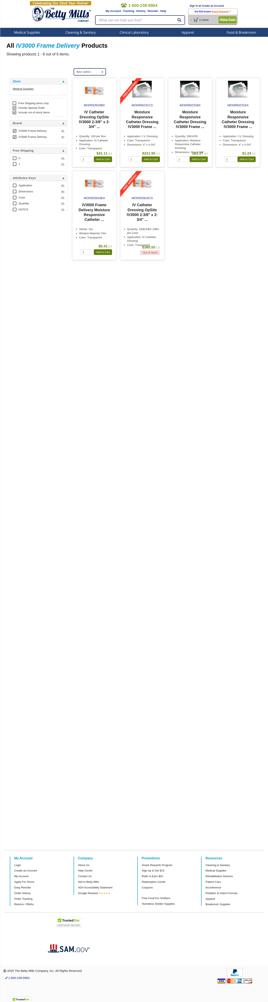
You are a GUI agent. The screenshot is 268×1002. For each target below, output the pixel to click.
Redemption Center (154, 881)
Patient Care (213, 881)
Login (17, 865)
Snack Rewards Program (157, 865)
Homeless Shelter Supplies (158, 903)
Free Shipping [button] (23, 150)
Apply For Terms (24, 881)
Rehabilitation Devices (219, 876)
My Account (113, 11)
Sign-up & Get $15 (153, 870)
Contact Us (85, 876)
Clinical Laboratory (134, 32)
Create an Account (213, 5)
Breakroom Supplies (217, 904)
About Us (83, 865)
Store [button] (17, 81)
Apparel (188, 32)
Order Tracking (23, 898)
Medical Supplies (27, 32)
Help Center (85, 870)
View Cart (227, 20)
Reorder (153, 11)
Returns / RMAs (24, 904)
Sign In (194, 5)
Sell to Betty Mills (88, 881)
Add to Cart (103, 159)
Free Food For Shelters (156, 898)
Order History (22, 893)
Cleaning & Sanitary (80, 32)
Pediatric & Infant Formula (221, 893)
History (141, 11)
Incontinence (213, 887)
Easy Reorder (22, 887)
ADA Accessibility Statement (95, 887)
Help (163, 11)
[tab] (38, 81)
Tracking (128, 11)
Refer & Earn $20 (152, 876)
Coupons (147, 887)
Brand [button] (17, 123)
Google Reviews (88, 893)
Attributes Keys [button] (24, 178)
